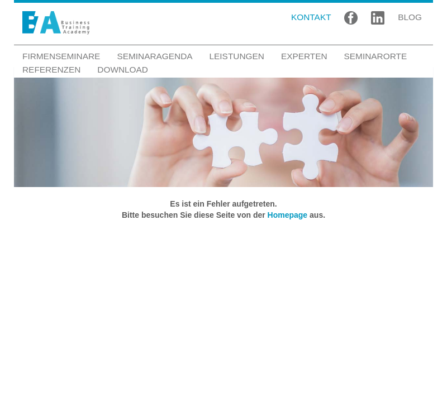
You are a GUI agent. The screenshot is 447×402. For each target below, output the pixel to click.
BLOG (410, 17)
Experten (304, 56)
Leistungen (237, 56)
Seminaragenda (154, 56)
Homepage (288, 214)
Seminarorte (375, 56)
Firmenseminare (61, 56)
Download (122, 69)
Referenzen (51, 69)
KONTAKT (311, 17)
